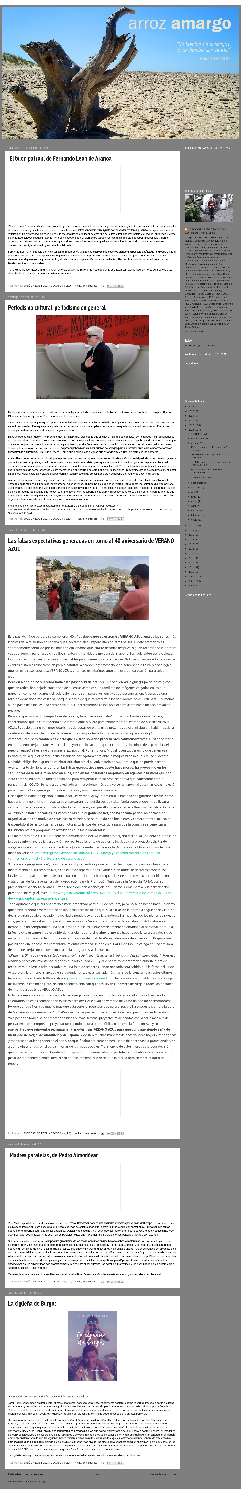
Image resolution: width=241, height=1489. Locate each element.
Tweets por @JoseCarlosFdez (201, 345)
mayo (194, 501)
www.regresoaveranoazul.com (91, 978)
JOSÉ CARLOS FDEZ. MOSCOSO (207, 229)
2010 (191, 571)
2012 (191, 562)
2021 (191, 429)
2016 (191, 544)
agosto (195, 487)
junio (194, 496)
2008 (191, 581)
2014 (191, 553)
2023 (191, 420)
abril (193, 506)
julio (193, 492)
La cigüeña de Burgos (32, 1303)
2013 (191, 558)
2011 (191, 567)
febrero (195, 515)
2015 (191, 548)
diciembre (196, 433)
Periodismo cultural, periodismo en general (57, 307)
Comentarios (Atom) (34, 1481)
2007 (191, 585)
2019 (191, 530)
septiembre (197, 483)
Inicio (97, 1474)
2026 (191, 406)
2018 (191, 535)
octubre (195, 443)
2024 (191, 416)
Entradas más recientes (26, 1474)
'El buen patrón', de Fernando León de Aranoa (60, 158)
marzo (195, 510)
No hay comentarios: (86, 285)
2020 (191, 525)
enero (194, 519)
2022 (191, 425)
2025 (191, 411)
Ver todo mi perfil (194, 331)
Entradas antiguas (163, 1474)
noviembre (197, 438)
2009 (191, 576)
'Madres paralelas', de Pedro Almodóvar (53, 1155)
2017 (191, 539)
